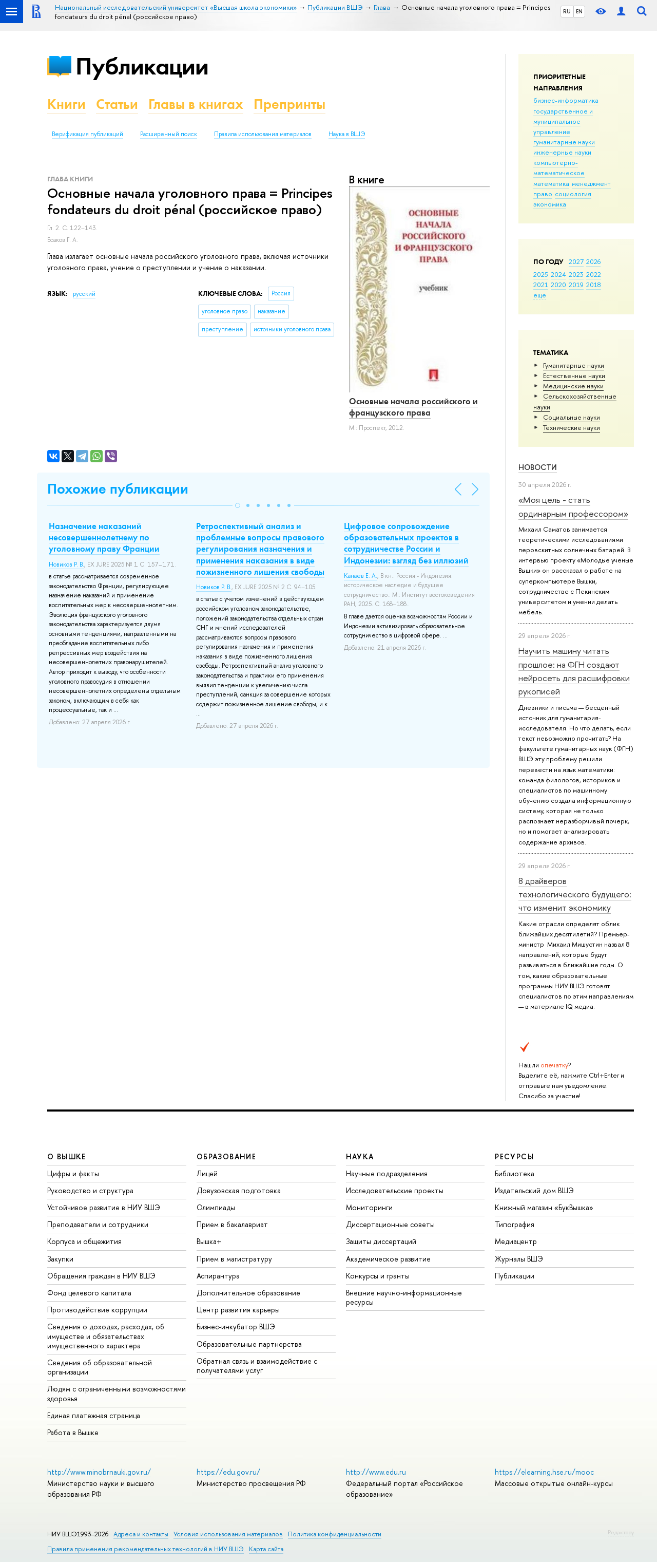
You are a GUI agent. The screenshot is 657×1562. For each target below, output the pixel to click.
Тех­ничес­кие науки (571, 427)
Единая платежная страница (93, 1415)
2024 (558, 274)
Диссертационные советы (390, 1224)
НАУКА (360, 1156)
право (542, 193)
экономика (549, 204)
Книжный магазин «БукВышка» (544, 1207)
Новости (537, 467)
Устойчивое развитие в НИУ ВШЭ (103, 1207)
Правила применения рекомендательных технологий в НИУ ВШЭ (145, 1549)
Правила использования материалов (263, 134)
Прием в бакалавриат (232, 1224)
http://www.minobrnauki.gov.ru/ (99, 1472)
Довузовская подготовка (239, 1190)
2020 (558, 284)
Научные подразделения (387, 1173)
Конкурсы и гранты (378, 1276)
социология (573, 193)
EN (579, 11)
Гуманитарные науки (573, 365)
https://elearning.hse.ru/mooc (544, 1472)
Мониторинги (369, 1207)
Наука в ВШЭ (346, 134)
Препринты (289, 104)
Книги (66, 104)
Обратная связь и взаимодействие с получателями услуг (257, 1365)
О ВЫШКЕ (66, 1156)
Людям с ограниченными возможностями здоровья (116, 1393)
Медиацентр (516, 1241)
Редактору (621, 1532)
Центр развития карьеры (238, 1309)
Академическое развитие (388, 1259)
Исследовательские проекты (394, 1190)
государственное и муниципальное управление (563, 121)
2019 (576, 284)
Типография (514, 1224)
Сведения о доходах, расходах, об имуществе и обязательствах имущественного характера (105, 1336)
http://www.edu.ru (376, 1472)
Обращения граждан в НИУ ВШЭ (101, 1276)
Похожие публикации (117, 489)
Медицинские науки (573, 385)
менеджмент (591, 183)
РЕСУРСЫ (514, 1156)
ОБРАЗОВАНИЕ (226, 1156)
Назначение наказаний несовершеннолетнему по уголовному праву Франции (104, 537)
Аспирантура (218, 1276)
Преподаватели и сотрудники (97, 1224)
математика (551, 183)
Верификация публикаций (87, 134)
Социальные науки (571, 417)
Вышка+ (209, 1241)
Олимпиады (216, 1207)
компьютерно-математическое (559, 167)
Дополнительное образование (248, 1292)
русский (84, 294)
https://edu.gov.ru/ (228, 1472)
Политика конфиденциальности (334, 1534)
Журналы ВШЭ (519, 1259)
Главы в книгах (195, 104)
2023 (576, 274)
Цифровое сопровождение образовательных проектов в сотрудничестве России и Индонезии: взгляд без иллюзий (406, 543)
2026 (593, 261)
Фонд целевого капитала (89, 1292)
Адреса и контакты (140, 1534)
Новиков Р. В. (66, 564)
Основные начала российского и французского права (413, 407)
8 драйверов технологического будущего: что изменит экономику (574, 894)
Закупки (60, 1259)
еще (539, 294)
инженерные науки (562, 152)
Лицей (207, 1173)
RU (567, 11)
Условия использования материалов (228, 1534)
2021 (540, 284)
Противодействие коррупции (97, 1309)
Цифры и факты (73, 1173)
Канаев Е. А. (360, 576)
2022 (593, 274)
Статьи (117, 104)
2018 (593, 284)
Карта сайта (266, 1549)
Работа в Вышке (73, 1432)
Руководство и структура (90, 1190)
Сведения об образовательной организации (99, 1367)
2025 (540, 274)
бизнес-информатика (565, 100)
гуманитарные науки (564, 141)
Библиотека (514, 1173)
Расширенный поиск (168, 134)
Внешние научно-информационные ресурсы (404, 1297)
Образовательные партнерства (249, 1344)
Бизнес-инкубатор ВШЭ (236, 1326)
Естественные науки (574, 375)
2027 (576, 261)
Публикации (141, 66)
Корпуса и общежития (84, 1241)
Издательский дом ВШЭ (534, 1190)
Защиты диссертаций (381, 1241)
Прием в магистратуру (234, 1259)
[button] (238, 505)
